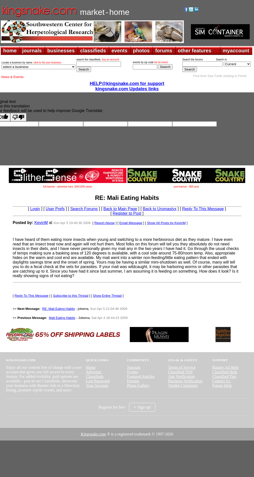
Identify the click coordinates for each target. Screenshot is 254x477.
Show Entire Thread (107, 296)
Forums (133, 381)
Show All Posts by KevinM (166, 223)
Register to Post (127, 213)
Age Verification (181, 376)
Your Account (97, 385)
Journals (133, 367)
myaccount (236, 50)
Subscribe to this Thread (70, 296)
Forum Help (222, 385)
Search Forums (84, 209)
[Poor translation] (18, 117)
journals (32, 50)
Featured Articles (141, 376)
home (10, 50)
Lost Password (97, 381)
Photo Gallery (138, 385)
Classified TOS (180, 372)
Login (35, 209)
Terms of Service (182, 367)
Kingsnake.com (93, 434)
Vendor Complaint (183, 385)
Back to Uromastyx (160, 209)
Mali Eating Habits (62, 318)
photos (141, 50)
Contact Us (221, 381)
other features (194, 50)
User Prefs (55, 209)
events (119, 50)
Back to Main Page (120, 209)
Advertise (93, 372)
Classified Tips (224, 376)
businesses (61, 50)
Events (132, 372)
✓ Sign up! (142, 407)
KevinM (41, 223)
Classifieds (94, 376)
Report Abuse (104, 223)
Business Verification (185, 381)
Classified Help (224, 372)
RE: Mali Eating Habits (58, 309)
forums (163, 50)
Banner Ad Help (225, 367)
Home (91, 367)
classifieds (93, 50)
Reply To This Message (203, 209)
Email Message (130, 223)
